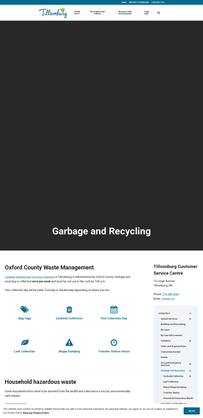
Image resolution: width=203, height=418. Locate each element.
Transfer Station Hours (114, 351)
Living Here (79, 12)
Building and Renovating (173, 324)
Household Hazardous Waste (175, 401)
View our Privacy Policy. (36, 412)
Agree (191, 410)
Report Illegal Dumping (175, 388)
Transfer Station (172, 394)
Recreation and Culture (99, 12)
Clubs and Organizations (174, 347)
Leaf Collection (25, 351)
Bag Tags (24, 318)
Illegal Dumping (69, 351)
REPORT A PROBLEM (138, 2)
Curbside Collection (69, 318)
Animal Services (169, 319)
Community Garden (171, 352)
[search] (158, 13)
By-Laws (165, 330)
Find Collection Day (114, 318)
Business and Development (128, 12)
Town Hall (148, 12)
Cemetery (166, 341)
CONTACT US (157, 2)
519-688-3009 (171, 294)
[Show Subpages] (190, 313)
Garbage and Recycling (173, 372)
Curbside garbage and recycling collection (31, 277)
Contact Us (168, 298)
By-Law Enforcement (172, 336)
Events (164, 358)
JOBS (123, 2)
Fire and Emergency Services (171, 365)
